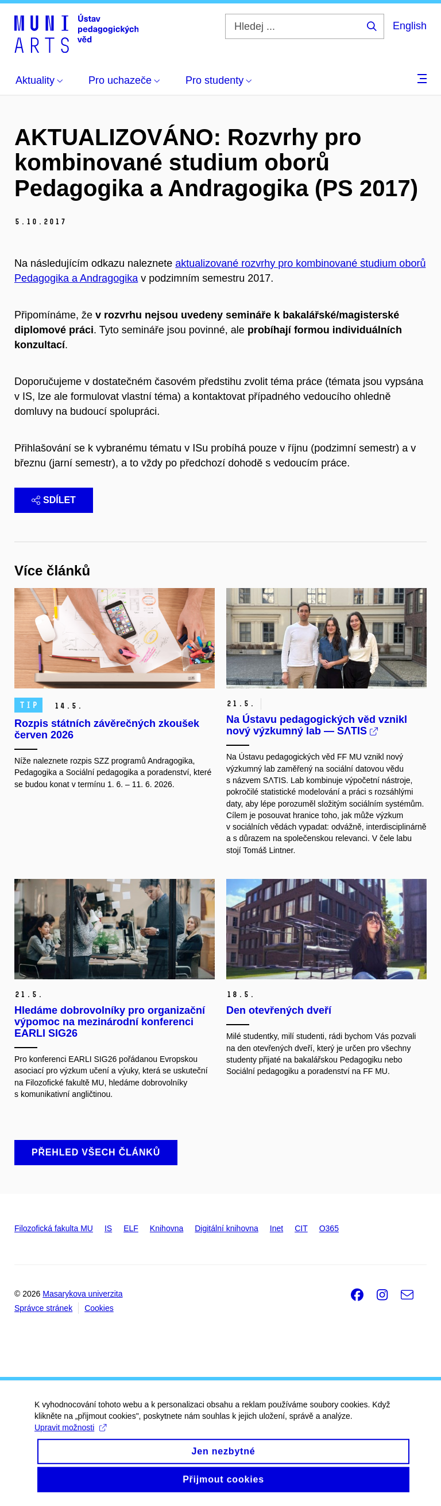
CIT (301, 1228)
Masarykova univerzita (82, 1293)
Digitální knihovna (226, 1228)
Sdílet (54, 500)
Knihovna (166, 1228)
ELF (130, 1228)
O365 (329, 1228)
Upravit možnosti (70, 1437)
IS (108, 1228)
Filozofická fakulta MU (53, 1228)
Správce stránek (43, 1308)
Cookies (99, 1308)
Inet (276, 1228)
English (410, 26)
